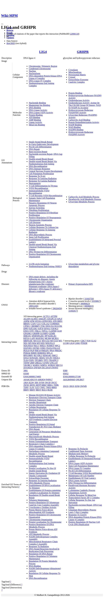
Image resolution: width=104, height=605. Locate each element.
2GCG (66, 386)
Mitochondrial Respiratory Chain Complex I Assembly (43, 542)
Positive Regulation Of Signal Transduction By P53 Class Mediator (45, 425)
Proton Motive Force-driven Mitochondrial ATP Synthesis (41, 511)
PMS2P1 (45, 350)
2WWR (83, 386)
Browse (9, 30)
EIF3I (40, 328)
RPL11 (50, 353)
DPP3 (25, 328)
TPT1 (46, 360)
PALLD (56, 348)
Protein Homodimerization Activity (83, 122)
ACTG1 (46, 316)
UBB (32, 363)
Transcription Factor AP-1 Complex (84, 497)
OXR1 (43, 348)
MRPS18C (28, 341)
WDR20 (51, 365)
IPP (46, 336)
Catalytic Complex (76, 82)
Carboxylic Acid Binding (79, 120)
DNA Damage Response (39, 169)
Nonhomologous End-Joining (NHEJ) (45, 266)
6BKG (50, 385)
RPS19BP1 (28, 355)
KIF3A (26, 338)
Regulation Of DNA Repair (41, 554)
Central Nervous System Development (45, 171)
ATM (32, 321)
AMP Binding (35, 120)
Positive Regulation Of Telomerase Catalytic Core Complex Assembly (44, 503)
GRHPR (83, 51)
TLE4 (25, 360)
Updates (10, 37)
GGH (59, 331)
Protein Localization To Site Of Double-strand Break (42, 469)
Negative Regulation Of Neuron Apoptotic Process (43, 204)
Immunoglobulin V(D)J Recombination (39, 192)
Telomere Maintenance (39, 500)
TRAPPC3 (53, 360)
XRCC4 (59, 365)
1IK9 (25, 382)
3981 (25, 370)
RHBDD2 (41, 353)
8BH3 (54, 387)
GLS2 (93, 341)
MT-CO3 (54, 341)
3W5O (26, 385)
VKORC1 (27, 365)
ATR (55, 321)
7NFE (48, 387)
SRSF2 (42, 358)
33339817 (96, 301)
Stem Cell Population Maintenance (83, 466)
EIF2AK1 (33, 328)
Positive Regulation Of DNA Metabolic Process (41, 525)
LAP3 (32, 338)
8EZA (44, 390)
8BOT (38, 390)
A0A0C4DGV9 (30, 379)
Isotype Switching (37, 208)
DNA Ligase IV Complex (40, 81)
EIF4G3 (54, 328)
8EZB (50, 390)
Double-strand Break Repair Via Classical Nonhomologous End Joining (43, 246)
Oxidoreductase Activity (79, 100)
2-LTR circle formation (39, 264)
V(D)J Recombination (38, 188)
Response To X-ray (37, 176)
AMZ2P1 (42, 319)
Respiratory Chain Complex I (41, 444)
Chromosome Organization (40, 220)
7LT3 (37, 387)
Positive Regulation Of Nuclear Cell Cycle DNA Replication (84, 523)
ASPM (26, 321)
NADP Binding (75, 125)
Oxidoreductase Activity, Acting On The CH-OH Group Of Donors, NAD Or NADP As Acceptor (84, 105)
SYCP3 (49, 358)
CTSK (42, 326)
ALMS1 (34, 319)
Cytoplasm (73, 70)
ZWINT (54, 367)
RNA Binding (35, 566)
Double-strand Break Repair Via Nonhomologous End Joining (43, 162)
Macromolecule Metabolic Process (44, 436)
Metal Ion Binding (37, 125)
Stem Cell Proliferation (39, 237)
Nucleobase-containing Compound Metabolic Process (44, 452)
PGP (32, 350)
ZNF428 (37, 367)
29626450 (57, 308)
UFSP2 (46, 363)
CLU (39, 324)
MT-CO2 (46, 341)
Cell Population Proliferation (41, 173)
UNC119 (54, 363)
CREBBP (35, 326)
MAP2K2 (40, 338)
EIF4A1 (47, 328)
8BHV (26, 390)
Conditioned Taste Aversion (80, 451)
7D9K (56, 385)
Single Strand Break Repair (41, 142)
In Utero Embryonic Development (43, 144)
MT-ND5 (41, 343)
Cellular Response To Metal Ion (82, 495)
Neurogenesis (35, 183)
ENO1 (26, 331)
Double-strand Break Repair (41, 159)
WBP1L (43, 365)
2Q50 (77, 386)
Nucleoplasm (34, 73)
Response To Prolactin (78, 449)
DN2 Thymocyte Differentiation (43, 252)
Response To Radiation (39, 546)
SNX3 (26, 358)
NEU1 (36, 345)
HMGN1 (27, 336)
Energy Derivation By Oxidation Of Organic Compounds (44, 474)
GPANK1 (27, 333)
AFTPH (53, 316)
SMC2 (55, 355)
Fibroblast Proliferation (39, 210)
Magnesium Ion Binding (39, 105)
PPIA (52, 350)
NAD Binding (74, 127)
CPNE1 (26, 326)
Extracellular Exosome (78, 79)
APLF (59, 319)
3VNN (41, 382)
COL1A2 (45, 324)
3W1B (48, 382)
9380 (65, 370)
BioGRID (10, 43)
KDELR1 (52, 336)
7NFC (42, 387)
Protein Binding (36, 115)
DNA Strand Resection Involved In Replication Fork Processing (44, 550)
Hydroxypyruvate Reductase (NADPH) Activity (80, 133)
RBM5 (34, 353)
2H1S (71, 386)
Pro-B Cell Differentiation (40, 147)
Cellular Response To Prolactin (81, 456)
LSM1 (77, 343)
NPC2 (57, 345)
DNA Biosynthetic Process (40, 235)
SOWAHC (34, 358)
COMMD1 (54, 324)
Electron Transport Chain (40, 400)
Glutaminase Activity (77, 493)
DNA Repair (34, 149)
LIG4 (43, 51)
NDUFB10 (28, 345)
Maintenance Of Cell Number (81, 475)
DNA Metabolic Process (39, 483)
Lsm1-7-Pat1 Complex (78, 512)
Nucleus (32, 71)
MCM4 (48, 338)
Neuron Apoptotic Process (40, 225)
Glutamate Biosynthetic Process (82, 510)
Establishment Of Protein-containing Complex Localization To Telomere (45, 491)
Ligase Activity (35, 122)
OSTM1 (36, 348)
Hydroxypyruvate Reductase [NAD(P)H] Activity (80, 111)
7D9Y (26, 387)
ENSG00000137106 (72, 376)
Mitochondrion (74, 72)
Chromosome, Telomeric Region (43, 66)
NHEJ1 (43, 345)
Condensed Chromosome (40, 68)
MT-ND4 (32, 343)
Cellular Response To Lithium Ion (43, 227)
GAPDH (52, 331)
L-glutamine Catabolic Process (81, 490)
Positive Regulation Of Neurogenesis (45, 217)
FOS (89, 341)
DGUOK (58, 326)
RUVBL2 (38, 355)
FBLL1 (38, 331)
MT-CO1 (37, 341)
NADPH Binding (75, 129)
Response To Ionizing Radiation (43, 178)
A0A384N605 (69, 379)
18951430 (33, 306)
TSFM (26, 363)
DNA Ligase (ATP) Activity (41, 112)
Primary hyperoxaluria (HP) (80, 284)
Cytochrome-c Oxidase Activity (42, 507)
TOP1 (31, 360)
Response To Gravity (77, 515)
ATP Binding (34, 117)
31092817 (72, 311)
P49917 (49, 379)
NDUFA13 (50, 343)
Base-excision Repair (38, 151)
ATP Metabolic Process (39, 534)
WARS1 (36, 365)
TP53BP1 (39, 360)
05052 (65, 373)
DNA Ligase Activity (38, 110)
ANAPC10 (51, 319)
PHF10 (38, 350)
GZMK (52, 333)
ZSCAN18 (46, 367)
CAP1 (33, 324)
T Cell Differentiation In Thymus (43, 186)
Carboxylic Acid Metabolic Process (83, 197)
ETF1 (32, 331)
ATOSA (38, 321)
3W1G (54, 382)
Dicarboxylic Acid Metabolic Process (84, 199)
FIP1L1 (45, 331)
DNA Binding (35, 108)
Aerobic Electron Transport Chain (43, 405)
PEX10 (26, 350)
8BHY (32, 390)
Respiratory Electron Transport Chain (45, 397)
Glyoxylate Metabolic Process (81, 202)
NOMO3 (50, 345)
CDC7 (83, 341)
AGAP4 (26, 319)
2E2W (31, 382)
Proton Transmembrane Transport (43, 441)
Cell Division (34, 222)
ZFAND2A (28, 367)
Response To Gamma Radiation (42, 181)
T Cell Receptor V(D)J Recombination (45, 195)
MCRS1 (55, 338)
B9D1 (59, 321)
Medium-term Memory (78, 453)
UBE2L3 (39, 363)
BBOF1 (26, 324)
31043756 (88, 299)
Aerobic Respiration (37, 402)
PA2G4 (49, 348)
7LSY (31, 387)
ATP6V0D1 (47, 321)
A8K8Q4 (41, 379)
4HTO (32, 385)
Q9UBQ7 (80, 379)
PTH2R (84, 343)
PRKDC (58, 350)
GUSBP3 (44, 333)
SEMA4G (47, 355)
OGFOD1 (27, 348)
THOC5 (56, 358)
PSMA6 (26, 353)
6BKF (44, 385)
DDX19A (49, 326)
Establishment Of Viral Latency (82, 478)
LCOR (66, 343)
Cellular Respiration (37, 407)
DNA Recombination (38, 166)
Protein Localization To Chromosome (45, 522)
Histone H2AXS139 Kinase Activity (44, 395)
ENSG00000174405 (32, 376)
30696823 (84, 303)
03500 (26, 373)
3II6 (36, 382)
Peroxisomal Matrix (77, 75)
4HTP (38, 385)
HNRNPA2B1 (38, 336)
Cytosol (71, 77)
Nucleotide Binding (37, 103)
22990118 (74, 34)
